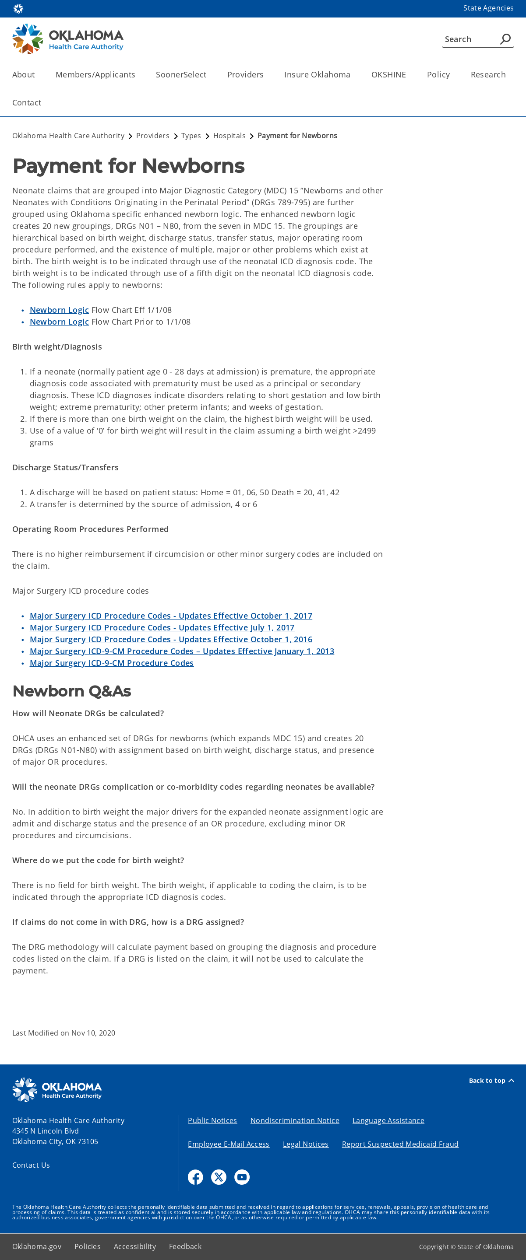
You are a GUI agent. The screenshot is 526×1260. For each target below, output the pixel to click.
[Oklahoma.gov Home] (18, 8)
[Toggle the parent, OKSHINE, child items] (409, 74)
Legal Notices (306, 1144)
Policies (87, 1246)
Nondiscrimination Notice (295, 1120)
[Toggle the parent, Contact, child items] (44, 102)
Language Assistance (388, 1120)
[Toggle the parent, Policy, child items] (453, 74)
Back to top (491, 1081)
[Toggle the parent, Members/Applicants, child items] (138, 74)
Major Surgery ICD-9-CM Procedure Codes (112, 663)
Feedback (185, 1246)
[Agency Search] (505, 39)
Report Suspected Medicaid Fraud (400, 1144)
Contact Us (31, 1165)
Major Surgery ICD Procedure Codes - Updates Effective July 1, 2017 (162, 627)
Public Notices (212, 1120)
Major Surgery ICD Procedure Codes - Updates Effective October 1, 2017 (171, 615)
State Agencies (488, 8)
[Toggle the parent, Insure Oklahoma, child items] (354, 74)
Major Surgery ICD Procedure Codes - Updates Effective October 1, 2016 (171, 639)
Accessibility (135, 1246)
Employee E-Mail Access (228, 1144)
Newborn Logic (59, 309)
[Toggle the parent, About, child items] (38, 74)
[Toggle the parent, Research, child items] (509, 74)
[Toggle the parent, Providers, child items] (266, 74)
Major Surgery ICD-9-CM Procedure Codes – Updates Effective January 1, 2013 (182, 651)
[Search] (478, 39)
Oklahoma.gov (37, 1246)
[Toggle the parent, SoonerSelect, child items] (209, 74)
